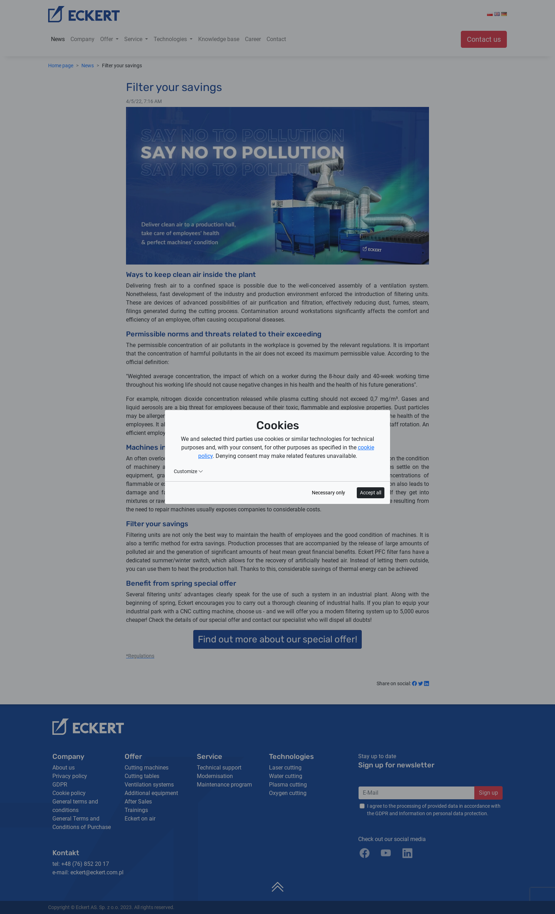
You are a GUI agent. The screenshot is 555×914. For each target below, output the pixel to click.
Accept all (370, 492)
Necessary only (328, 492)
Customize (188, 471)
